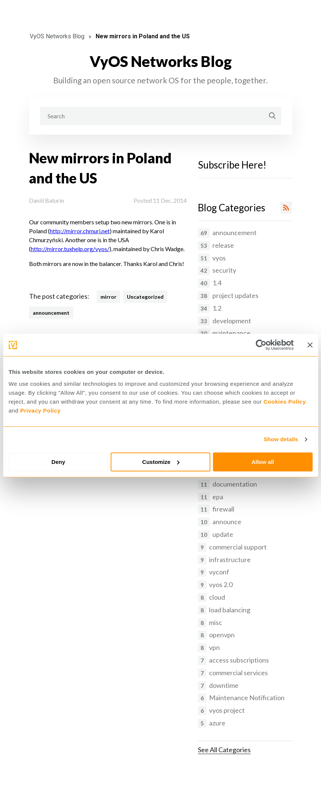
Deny (58, 462)
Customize (160, 462)
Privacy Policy (40, 410)
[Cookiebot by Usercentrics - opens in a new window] (260, 344)
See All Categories (224, 750)
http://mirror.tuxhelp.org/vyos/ (70, 248)
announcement (51, 313)
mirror (108, 297)
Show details (281, 439)
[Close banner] (309, 344)
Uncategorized (145, 297)
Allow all (262, 462)
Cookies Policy (285, 401)
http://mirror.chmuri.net (80, 230)
